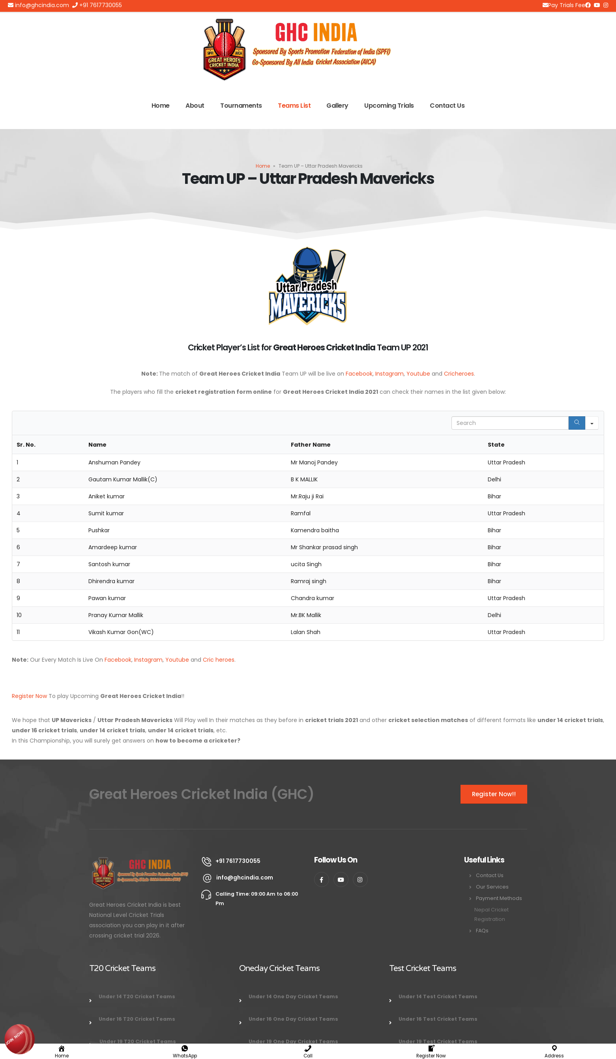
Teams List (294, 105)
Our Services (492, 886)
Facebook (359, 374)
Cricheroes (459, 374)
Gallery (337, 105)
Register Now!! (494, 794)
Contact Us (447, 105)
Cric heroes (218, 660)
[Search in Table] (510, 423)
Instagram (389, 374)
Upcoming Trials (389, 105)
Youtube (418, 374)
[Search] (577, 423)
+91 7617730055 (97, 5)
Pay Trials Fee (564, 5)
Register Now (29, 696)
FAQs (482, 930)
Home (161, 105)
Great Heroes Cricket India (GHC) (202, 794)
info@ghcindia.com (38, 5)
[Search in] (592, 423)
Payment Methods (499, 898)
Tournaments (241, 105)
